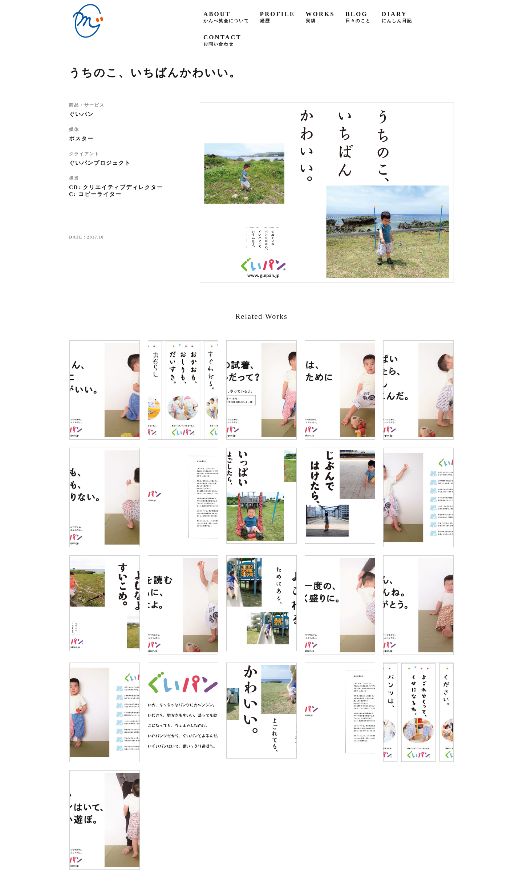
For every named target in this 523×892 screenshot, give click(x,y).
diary (397, 17)
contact (222, 40)
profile (277, 17)
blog (358, 17)
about (226, 17)
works (320, 17)
